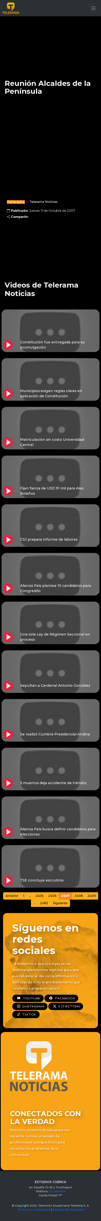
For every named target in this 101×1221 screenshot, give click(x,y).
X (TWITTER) (66, 1006)
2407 (65, 896)
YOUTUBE (28, 998)
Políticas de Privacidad (68, 1209)
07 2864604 (57, 1191)
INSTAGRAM (30, 1006)
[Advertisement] (50, 45)
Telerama (16, 202)
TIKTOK (26, 1014)
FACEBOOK (61, 998)
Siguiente (60, 903)
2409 (92, 896)
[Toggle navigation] (93, 8)
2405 (39, 896)
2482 (44, 903)
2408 (78, 896)
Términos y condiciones (33, 1209)
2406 (52, 896)
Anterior (12, 896)
